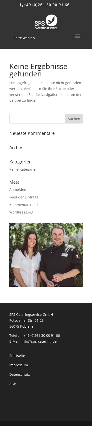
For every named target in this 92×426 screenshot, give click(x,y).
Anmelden (17, 189)
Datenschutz (19, 374)
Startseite (17, 355)
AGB (12, 383)
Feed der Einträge (24, 197)
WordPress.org (21, 212)
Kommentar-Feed (23, 204)
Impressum (18, 365)
